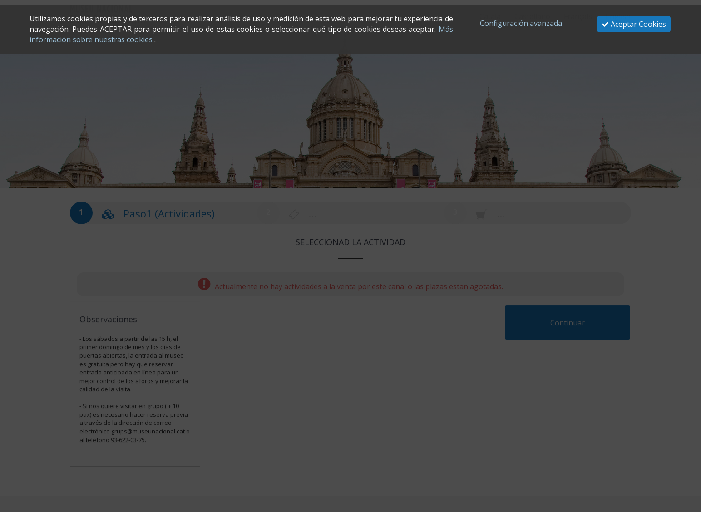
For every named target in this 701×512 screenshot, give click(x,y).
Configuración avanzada (521, 23)
